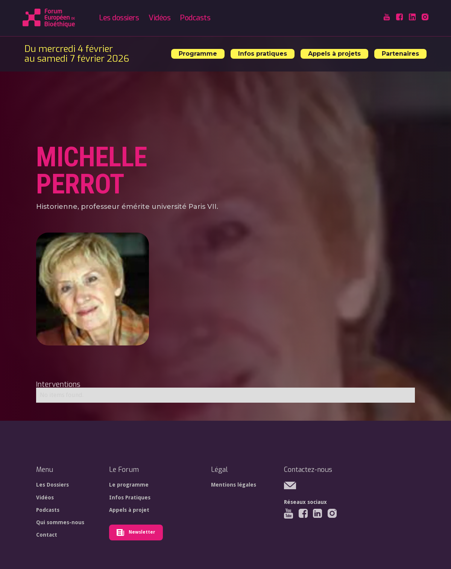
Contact (46, 535)
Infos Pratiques (129, 497)
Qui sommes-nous (60, 522)
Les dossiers (119, 18)
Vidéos (159, 18)
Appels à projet (129, 510)
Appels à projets (334, 53)
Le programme (129, 485)
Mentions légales (233, 485)
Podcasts (195, 18)
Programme (198, 53)
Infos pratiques (262, 53)
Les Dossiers (52, 485)
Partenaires (400, 53)
